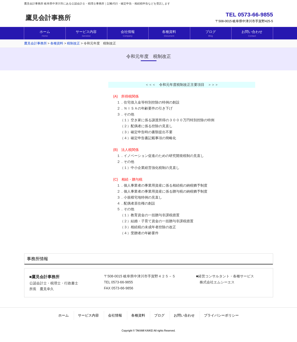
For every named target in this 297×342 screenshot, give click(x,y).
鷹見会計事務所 (48, 17)
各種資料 (138, 315)
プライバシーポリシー (221, 315)
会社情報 (115, 315)
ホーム (63, 315)
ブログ (159, 315)
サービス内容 (88, 315)
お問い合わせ (184, 315)
